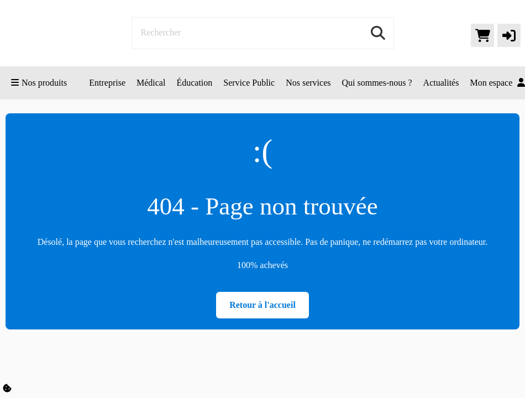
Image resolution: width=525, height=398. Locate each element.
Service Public (249, 82)
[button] (509, 35)
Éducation (194, 82)
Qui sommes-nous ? (377, 82)
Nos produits (39, 82)
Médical (150, 82)
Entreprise (107, 82)
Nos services (308, 82)
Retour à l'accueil (262, 305)
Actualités (441, 82)
